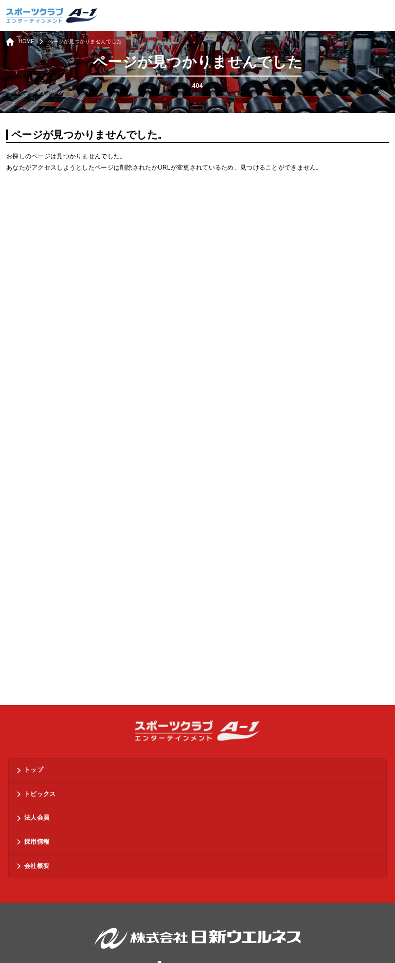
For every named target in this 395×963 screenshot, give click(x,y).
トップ (33, 769)
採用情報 (36, 841)
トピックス (40, 794)
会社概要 (36, 865)
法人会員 (36, 817)
